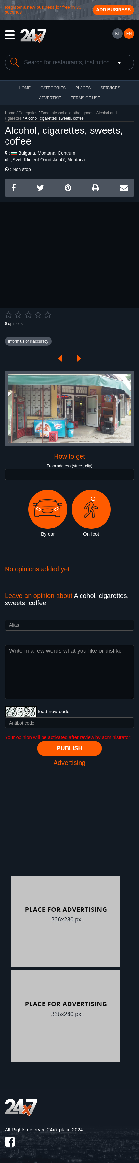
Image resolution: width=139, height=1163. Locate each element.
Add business (113, 9)
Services (110, 88)
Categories (28, 113)
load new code (54, 711)
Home (10, 113)
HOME (25, 88)
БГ (117, 33)
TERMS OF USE (85, 98)
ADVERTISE (50, 98)
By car (47, 513)
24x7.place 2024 (65, 1129)
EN (129, 33)
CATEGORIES (53, 88)
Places (83, 88)
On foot (91, 513)
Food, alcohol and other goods (67, 113)
